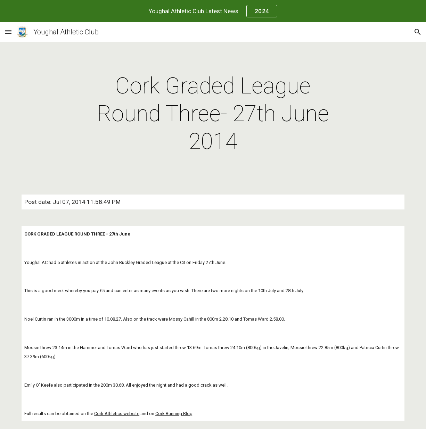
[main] (213, 113)
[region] (213, 11)
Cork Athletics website (116, 413)
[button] (8, 31)
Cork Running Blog (173, 413)
